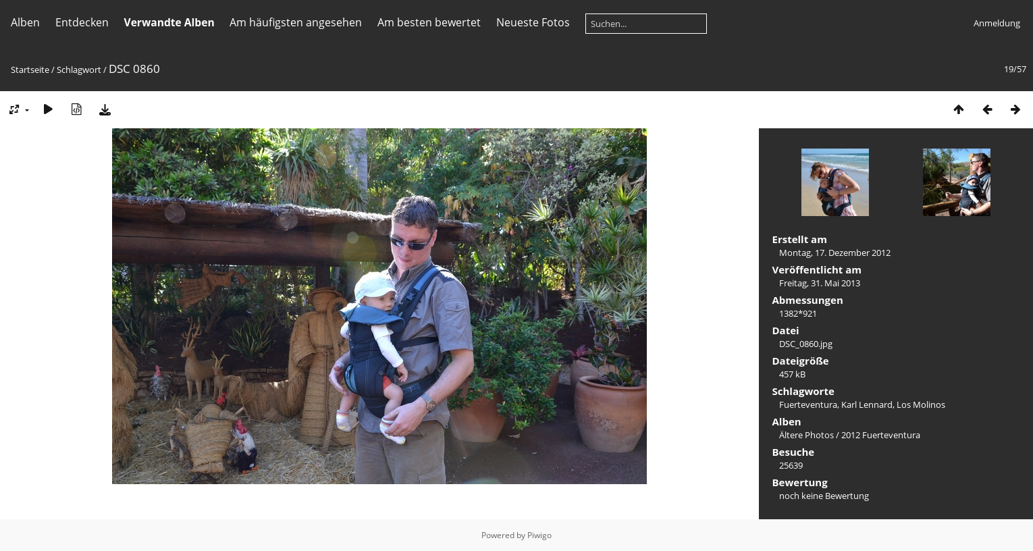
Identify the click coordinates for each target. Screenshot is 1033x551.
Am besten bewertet (429, 22)
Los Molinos (921, 404)
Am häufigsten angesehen (296, 22)
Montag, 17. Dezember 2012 (835, 252)
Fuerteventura (808, 404)
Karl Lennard (867, 404)
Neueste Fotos (533, 22)
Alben (25, 22)
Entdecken (82, 22)
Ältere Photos (806, 435)
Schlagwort (79, 69)
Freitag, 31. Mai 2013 (819, 283)
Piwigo (539, 535)
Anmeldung (997, 23)
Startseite (30, 69)
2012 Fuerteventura (880, 435)
